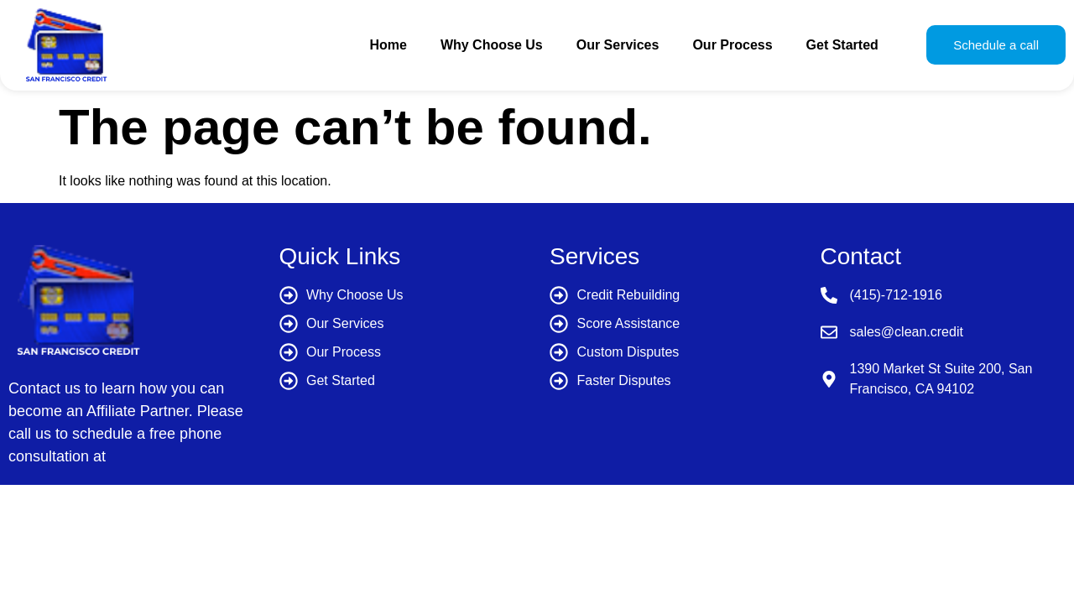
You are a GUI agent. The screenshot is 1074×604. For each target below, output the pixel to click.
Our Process (732, 45)
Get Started (842, 45)
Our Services (618, 45)
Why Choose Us (492, 45)
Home (387, 45)
